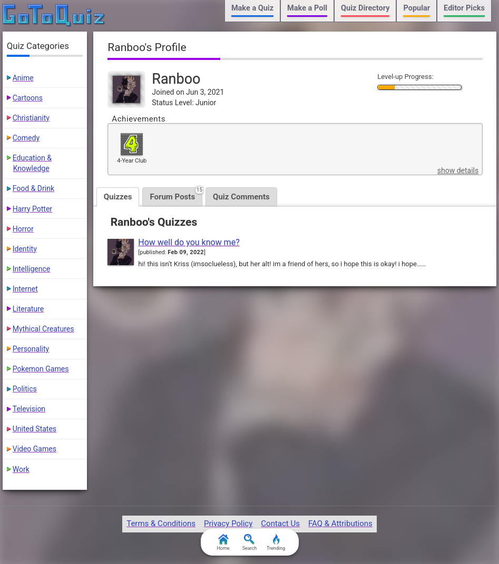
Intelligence (32, 269)
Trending (276, 542)
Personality (31, 349)
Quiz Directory (365, 8)
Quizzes (118, 197)
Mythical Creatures (43, 329)
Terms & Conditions (160, 523)
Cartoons (28, 98)
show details (457, 170)
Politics (25, 389)
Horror (23, 229)
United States (34, 429)
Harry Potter (32, 209)
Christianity (31, 118)
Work (21, 469)
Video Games (34, 449)
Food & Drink (33, 188)
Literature (28, 309)
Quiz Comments (241, 197)
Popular (416, 8)
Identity (25, 249)
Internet (25, 289)
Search (249, 542)
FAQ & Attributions (340, 523)
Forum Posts (176, 194)
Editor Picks (464, 8)
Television (29, 409)
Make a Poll (307, 8)
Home (223, 542)
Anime (23, 78)
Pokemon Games (41, 369)
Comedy (26, 138)
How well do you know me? (188, 242)
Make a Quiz (252, 8)
